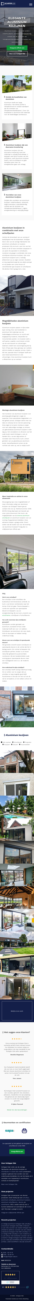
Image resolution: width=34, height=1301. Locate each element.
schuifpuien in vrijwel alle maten (12, 1171)
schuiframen (6, 615)
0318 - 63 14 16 (8, 1252)
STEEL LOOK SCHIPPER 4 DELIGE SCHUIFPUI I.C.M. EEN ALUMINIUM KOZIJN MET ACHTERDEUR (17, 1242)
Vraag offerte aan (17, 1151)
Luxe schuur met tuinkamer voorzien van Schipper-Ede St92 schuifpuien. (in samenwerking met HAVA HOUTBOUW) (17, 1236)
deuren (21, 1202)
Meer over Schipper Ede (9, 1184)
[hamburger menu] (31, 3)
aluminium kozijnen (23, 1200)
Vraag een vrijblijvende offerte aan (12, 1212)
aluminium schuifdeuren (9, 1202)
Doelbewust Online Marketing (20, 1298)
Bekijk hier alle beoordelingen (17, 1110)
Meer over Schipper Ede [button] (17, 54)
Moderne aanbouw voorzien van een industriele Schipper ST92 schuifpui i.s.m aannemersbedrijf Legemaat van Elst (17, 1230)
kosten (29, 1207)
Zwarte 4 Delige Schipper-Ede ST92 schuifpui (16, 1238)
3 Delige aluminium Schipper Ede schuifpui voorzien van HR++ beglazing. (17, 1224)
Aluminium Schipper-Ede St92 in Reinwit (15, 1226)
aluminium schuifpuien (8, 1200)
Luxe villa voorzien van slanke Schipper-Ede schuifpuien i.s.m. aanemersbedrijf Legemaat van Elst (17, 1228)
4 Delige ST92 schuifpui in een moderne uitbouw (17, 1234)
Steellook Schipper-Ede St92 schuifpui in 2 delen (17, 1232)
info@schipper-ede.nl (10, 1256)
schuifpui (26, 1198)
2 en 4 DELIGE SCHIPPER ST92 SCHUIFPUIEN (16, 1240)
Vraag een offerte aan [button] (17, 48)
